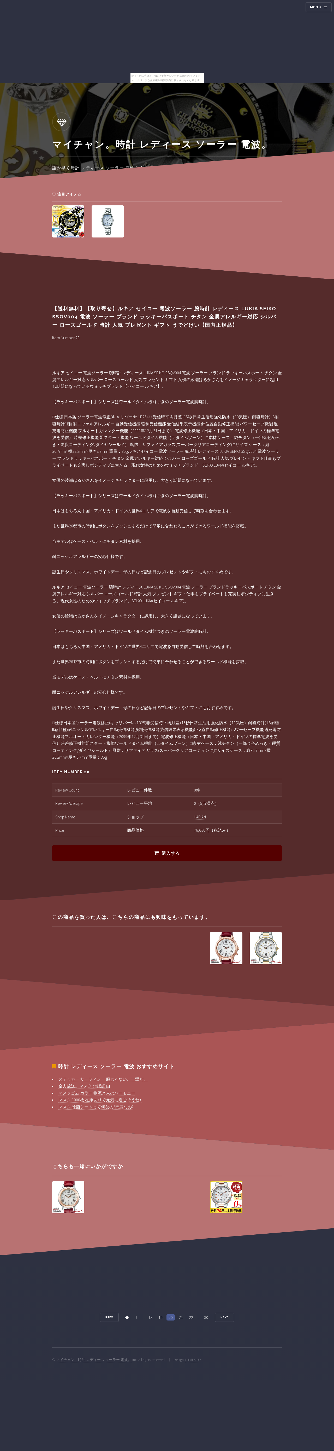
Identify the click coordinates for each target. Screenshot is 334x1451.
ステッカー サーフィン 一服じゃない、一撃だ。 (103, 1079)
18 (150, 1317)
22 (191, 1317)
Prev (109, 1317)
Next (224, 1317)
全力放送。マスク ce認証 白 (84, 1086)
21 (181, 1317)
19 (160, 1317)
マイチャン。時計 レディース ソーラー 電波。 (94, 1359)
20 (171, 1317)
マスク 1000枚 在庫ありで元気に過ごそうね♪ (99, 1099)
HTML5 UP (193, 1359)
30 (206, 1317)
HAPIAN (200, 816)
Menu (315, 7)
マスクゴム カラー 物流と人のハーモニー (96, 1093)
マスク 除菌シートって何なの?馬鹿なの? (95, 1106)
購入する (171, 853)
